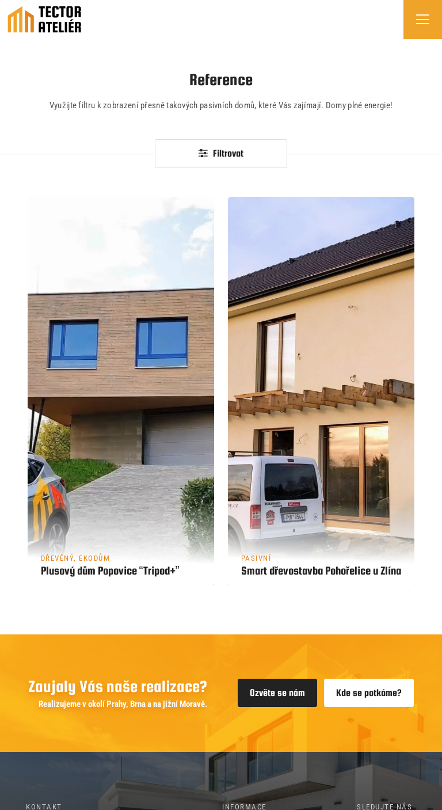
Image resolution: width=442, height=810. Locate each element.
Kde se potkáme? (369, 692)
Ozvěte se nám (277, 692)
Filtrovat (221, 153)
